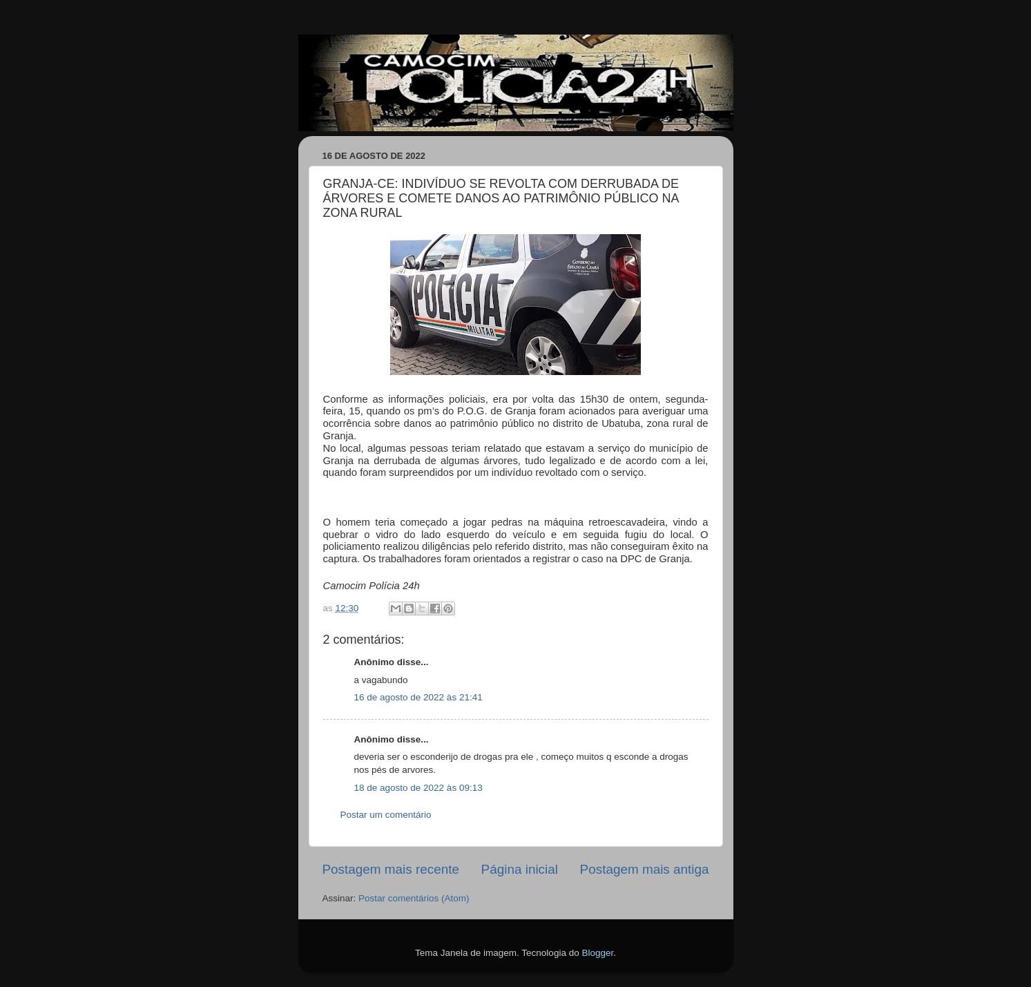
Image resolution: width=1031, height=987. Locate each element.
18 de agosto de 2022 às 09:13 (418, 788)
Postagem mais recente (390, 869)
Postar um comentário (386, 814)
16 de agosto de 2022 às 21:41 (418, 697)
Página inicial (519, 869)
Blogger (597, 953)
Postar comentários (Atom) (414, 898)
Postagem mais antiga (644, 869)
